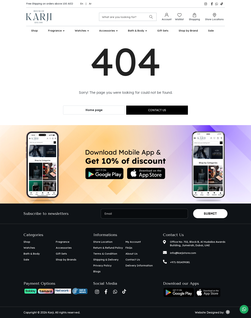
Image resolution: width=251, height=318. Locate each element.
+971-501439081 (180, 262)
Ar (90, 3)
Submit (210, 214)
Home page (94, 110)
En (81, 3)
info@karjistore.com (183, 253)
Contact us (157, 110)
